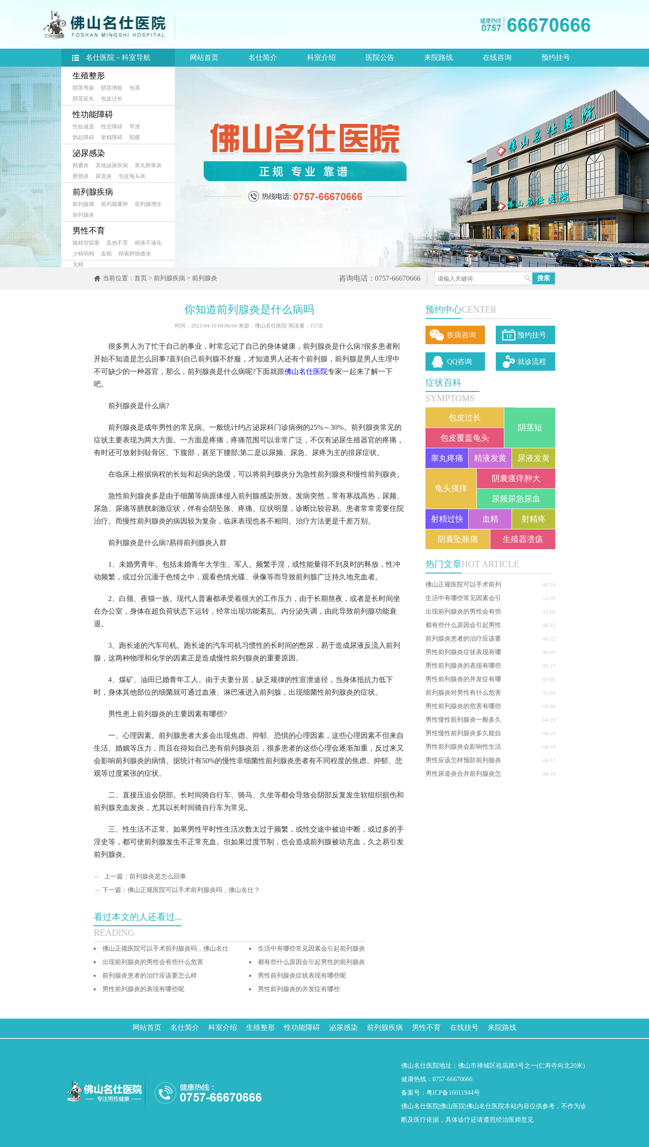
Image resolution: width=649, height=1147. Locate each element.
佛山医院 (452, 1106)
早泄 (134, 126)
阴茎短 (530, 427)
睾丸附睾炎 (148, 165)
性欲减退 (83, 126)
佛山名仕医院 (306, 371)
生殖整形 (89, 75)
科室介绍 (321, 57)
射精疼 (533, 518)
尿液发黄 (533, 458)
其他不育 (117, 243)
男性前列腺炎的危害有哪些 (463, 706)
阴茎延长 (83, 99)
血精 (106, 253)
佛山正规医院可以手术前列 (463, 584)
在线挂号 (464, 1027)
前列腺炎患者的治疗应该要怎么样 (149, 975)
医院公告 (380, 57)
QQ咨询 (459, 361)
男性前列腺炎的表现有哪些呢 (143, 989)
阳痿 (134, 137)
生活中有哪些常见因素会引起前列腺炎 (311, 948)
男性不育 (89, 230)
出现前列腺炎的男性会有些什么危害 (152, 962)
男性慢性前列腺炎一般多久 (463, 719)
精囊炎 (81, 165)
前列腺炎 (83, 215)
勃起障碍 (83, 137)
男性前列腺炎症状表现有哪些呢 (302, 975)
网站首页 (204, 57)
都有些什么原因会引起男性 (463, 625)
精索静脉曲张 (135, 253)
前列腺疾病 (93, 191)
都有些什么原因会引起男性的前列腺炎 (311, 962)
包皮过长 (112, 99)
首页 (140, 278)
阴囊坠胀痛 (458, 539)
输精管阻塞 (86, 243)
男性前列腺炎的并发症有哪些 (299, 989)
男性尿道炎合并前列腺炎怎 (463, 773)
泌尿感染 (89, 153)
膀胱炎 (81, 176)
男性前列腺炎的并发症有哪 (463, 679)
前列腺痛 (83, 204)
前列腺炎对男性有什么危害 (463, 692)
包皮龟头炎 (132, 176)
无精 (78, 264)
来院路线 (438, 57)
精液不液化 (148, 243)
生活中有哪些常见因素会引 (463, 598)
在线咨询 (497, 57)
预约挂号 (555, 57)
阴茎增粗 (112, 88)
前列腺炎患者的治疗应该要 (463, 638)
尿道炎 (104, 176)
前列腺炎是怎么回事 (157, 876)
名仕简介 (262, 57)
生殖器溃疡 (523, 539)
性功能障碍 (93, 114)
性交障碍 (112, 126)
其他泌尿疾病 (112, 165)
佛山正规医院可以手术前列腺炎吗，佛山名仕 (165, 948)
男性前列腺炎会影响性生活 (463, 746)
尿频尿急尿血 (516, 498)
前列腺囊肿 (114, 204)
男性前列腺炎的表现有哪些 (463, 665)
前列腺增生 (148, 204)
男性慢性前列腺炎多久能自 (463, 733)
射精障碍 (112, 137)
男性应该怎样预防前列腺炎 (463, 760)
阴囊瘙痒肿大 (516, 478)
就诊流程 (531, 361)
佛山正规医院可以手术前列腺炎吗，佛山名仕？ (194, 890)
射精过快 (447, 518)
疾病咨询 (461, 335)
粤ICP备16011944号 (453, 1092)
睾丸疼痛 (447, 458)
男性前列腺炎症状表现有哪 (463, 652)
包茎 (134, 88)
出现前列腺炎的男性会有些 (463, 611)
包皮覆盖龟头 (464, 437)
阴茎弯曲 (83, 88)
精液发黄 (490, 458)
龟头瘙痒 (451, 488)
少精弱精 (83, 253)
